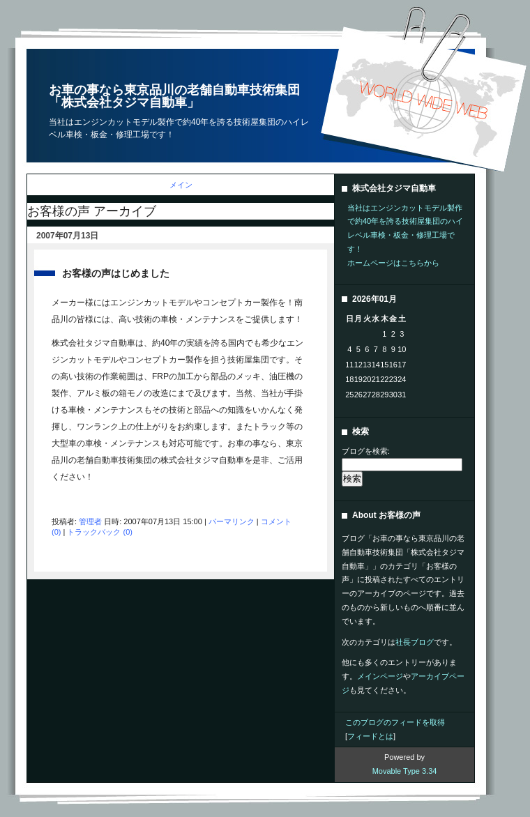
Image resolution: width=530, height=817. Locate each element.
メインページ (380, 676)
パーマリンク (232, 521)
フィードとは (370, 736)
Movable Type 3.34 (404, 771)
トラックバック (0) (99, 532)
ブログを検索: (366, 451)
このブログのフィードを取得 (395, 722)
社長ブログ (414, 642)
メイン (180, 185)
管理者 (90, 521)
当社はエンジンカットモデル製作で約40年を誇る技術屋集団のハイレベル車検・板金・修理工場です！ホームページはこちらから (405, 235)
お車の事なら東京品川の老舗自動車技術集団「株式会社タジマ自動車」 (174, 96)
